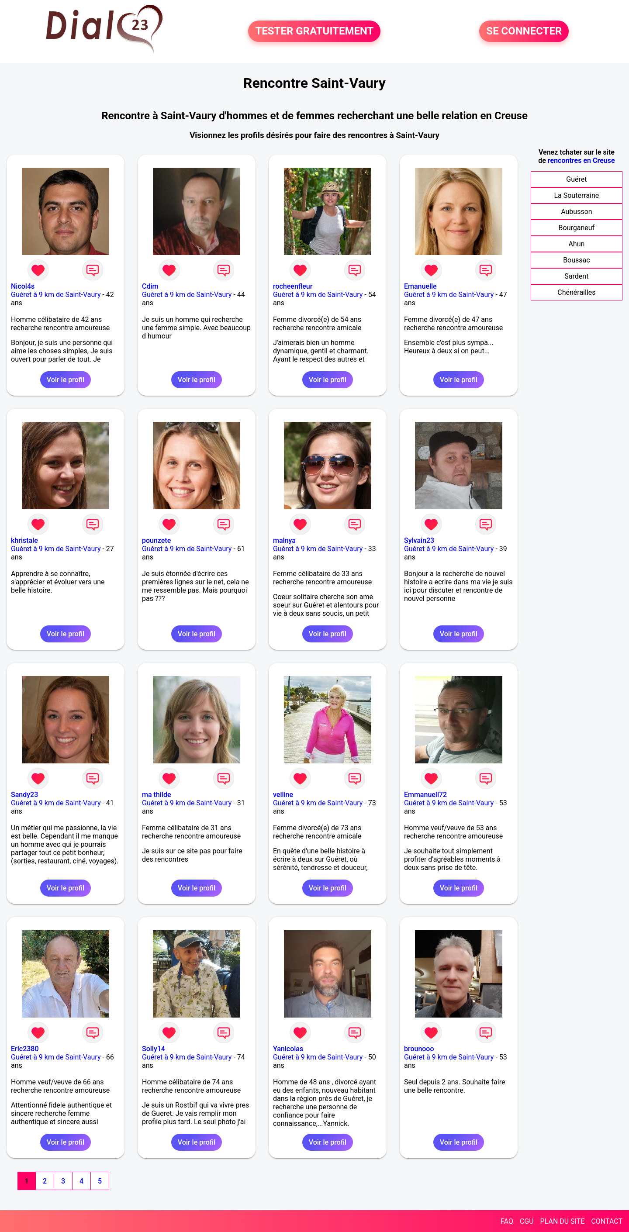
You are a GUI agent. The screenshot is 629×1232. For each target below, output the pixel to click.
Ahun (576, 244)
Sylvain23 (419, 540)
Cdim (150, 286)
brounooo (419, 1049)
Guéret (576, 179)
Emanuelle (420, 286)
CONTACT (606, 1221)
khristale (24, 540)
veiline (283, 794)
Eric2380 (25, 1049)
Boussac (576, 260)
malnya (284, 540)
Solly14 (153, 1049)
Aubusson (576, 211)
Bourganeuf (577, 228)
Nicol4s (23, 286)
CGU (527, 1221)
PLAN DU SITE (562, 1221)
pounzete (156, 540)
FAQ (507, 1221)
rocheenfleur (292, 286)
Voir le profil (65, 380)
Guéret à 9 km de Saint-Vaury (55, 294)
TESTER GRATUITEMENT (314, 31)
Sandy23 (24, 794)
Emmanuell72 (425, 794)
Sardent (576, 276)
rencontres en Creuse (581, 160)
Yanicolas (288, 1049)
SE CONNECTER (524, 31)
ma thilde (156, 794)
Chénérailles (576, 292)
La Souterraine (576, 195)
